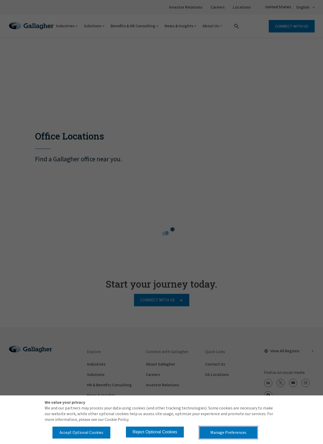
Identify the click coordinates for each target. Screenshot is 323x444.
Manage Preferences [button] (228, 432)
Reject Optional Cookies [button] (155, 432)
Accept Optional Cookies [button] (81, 432)
